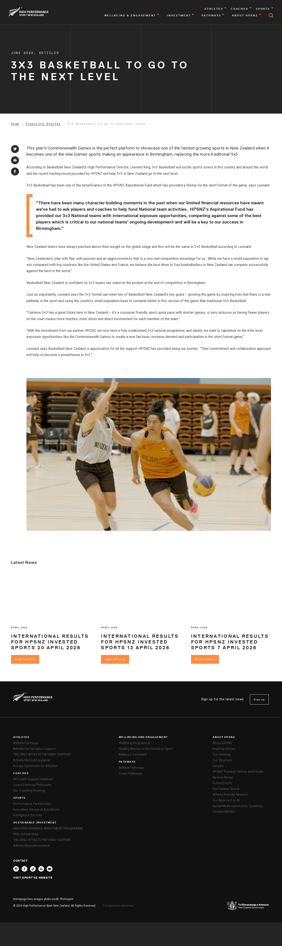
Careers (218, 766)
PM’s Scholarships (26, 834)
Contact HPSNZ (224, 811)
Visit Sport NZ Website (32, 878)
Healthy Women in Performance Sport (146, 749)
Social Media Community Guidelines (238, 806)
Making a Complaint (133, 754)
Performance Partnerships (32, 804)
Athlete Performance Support (34, 749)
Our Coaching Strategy (29, 790)
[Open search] (271, 15)
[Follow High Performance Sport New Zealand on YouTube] (49, 869)
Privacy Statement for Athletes (35, 766)
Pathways (127, 761)
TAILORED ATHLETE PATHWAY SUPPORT (42, 754)
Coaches (21, 773)
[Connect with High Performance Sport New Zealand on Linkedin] (41, 869)
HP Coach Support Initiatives (33, 779)
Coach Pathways (131, 773)
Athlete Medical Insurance (31, 760)
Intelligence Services (27, 815)
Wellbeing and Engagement (143, 737)
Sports (19, 797)
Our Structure (222, 760)
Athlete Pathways (26, 743)
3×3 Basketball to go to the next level (106, 123)
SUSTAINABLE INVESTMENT (35, 822)
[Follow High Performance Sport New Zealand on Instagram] (16, 869)
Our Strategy (222, 754)
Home (15, 123)
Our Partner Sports (226, 789)
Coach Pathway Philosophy (32, 785)
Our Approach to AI (226, 800)
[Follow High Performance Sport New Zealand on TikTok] (33, 869)
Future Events (222, 783)
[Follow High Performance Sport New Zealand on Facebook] (24, 869)
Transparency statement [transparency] (118, 905)
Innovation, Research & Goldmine (36, 809)
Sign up (259, 699)
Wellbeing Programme (134, 743)
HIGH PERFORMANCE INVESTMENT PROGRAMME (48, 828)
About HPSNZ (224, 737)
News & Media (223, 777)
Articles (49, 52)
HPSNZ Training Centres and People (238, 771)
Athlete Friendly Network (230, 794)
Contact (20, 861)
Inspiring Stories (43, 123)
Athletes (21, 737)
